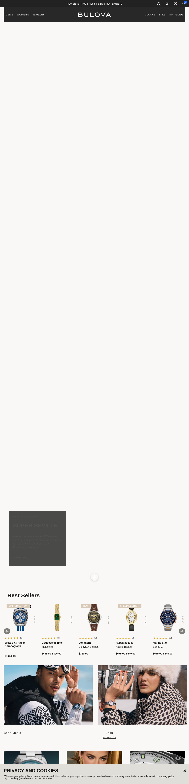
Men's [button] (9, 14)
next (179, 631)
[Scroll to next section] (94, 577)
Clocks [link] (150, 14)
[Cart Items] (183, 4)
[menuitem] (9, 14)
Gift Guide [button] (176, 14)
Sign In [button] (175, 3)
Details (117, 3)
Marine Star (160, 642)
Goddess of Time (52, 642)
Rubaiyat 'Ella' (124, 642)
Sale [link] (162, 14)
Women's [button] (23, 14)
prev (9, 631)
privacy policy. (167, 776)
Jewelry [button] (38, 14)
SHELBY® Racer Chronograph (15, 644)
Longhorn (85, 642)
